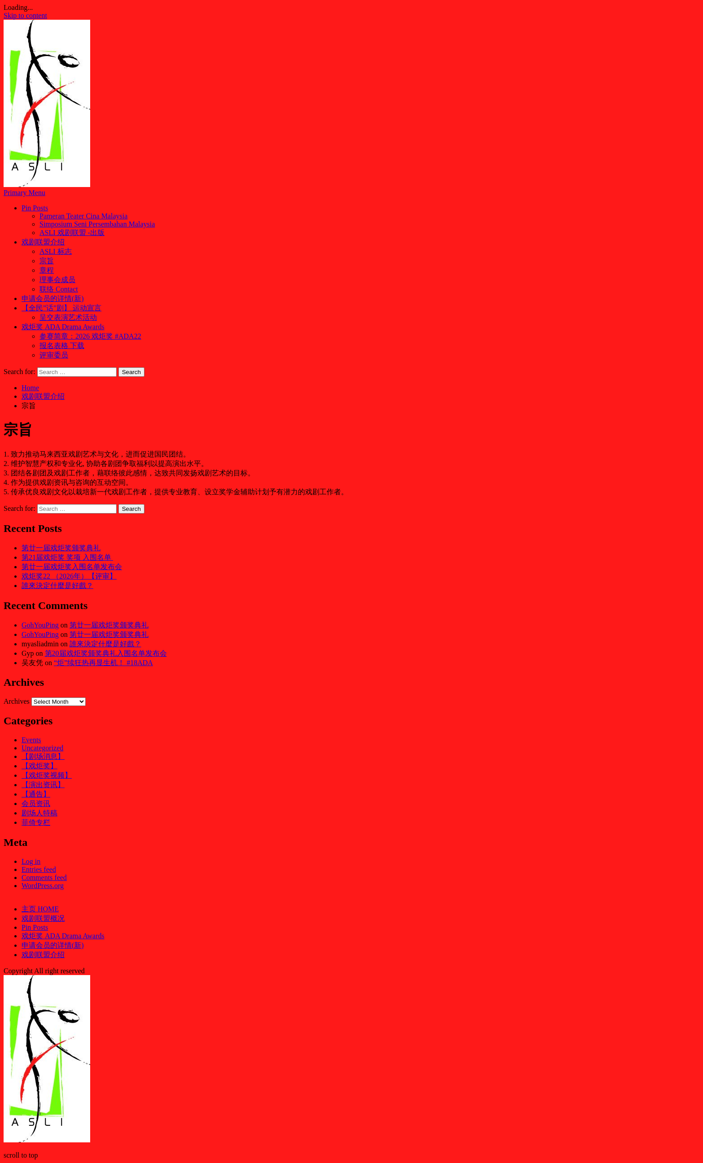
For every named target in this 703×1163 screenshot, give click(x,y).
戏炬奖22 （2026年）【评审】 (69, 576)
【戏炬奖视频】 (47, 775)
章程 (46, 270)
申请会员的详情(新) (53, 298)
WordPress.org (43, 885)
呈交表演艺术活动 (68, 317)
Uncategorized (42, 748)
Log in (31, 861)
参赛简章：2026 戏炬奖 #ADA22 (90, 336)
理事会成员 (57, 279)
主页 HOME (40, 909)
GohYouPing (40, 625)
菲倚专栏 (36, 822)
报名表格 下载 (61, 345)
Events (31, 740)
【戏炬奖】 (39, 766)
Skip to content (25, 15)
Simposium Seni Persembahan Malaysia (97, 224)
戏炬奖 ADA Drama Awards (63, 327)
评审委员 (53, 355)
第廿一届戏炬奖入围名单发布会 (72, 567)
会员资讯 (36, 803)
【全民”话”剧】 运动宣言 (61, 308)
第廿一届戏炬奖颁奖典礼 (61, 548)
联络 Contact (58, 289)
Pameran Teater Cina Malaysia (83, 216)
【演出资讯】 (43, 784)
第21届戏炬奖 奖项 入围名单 (67, 557)
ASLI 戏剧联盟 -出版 (72, 232)
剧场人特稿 (39, 813)
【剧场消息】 (43, 756)
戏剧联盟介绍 (43, 242)
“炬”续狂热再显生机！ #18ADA (103, 662)
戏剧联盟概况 (43, 918)
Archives (17, 701)
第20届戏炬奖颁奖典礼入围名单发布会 (106, 653)
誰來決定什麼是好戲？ (57, 585)
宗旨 (46, 261)
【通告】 (36, 794)
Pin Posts (35, 208)
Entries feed (39, 869)
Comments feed (44, 877)
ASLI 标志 (55, 251)
